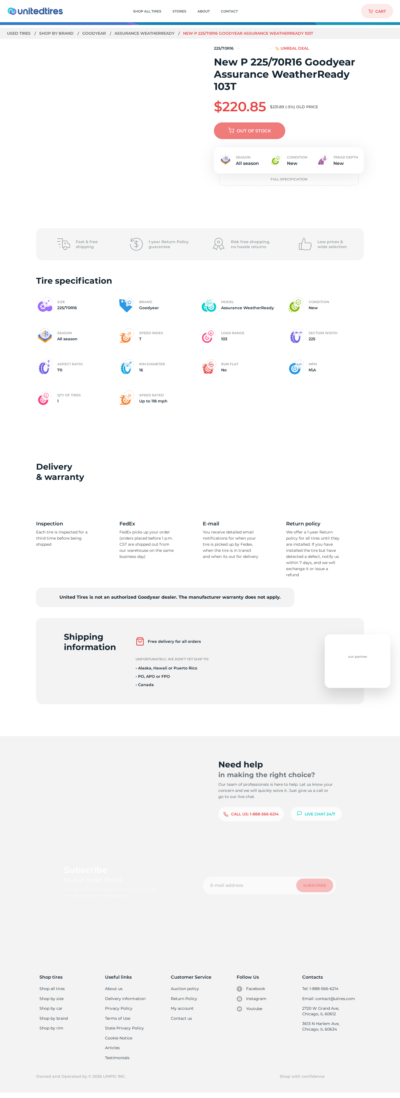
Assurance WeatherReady (145, 33)
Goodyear (94, 33)
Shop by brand (57, 33)
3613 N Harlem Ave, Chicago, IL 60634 (320, 1028)
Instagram (251, 1000)
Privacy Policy (118, 1009)
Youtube (249, 1010)
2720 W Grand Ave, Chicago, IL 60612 (320, 1012)
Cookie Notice (118, 1041)
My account (182, 1009)
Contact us (181, 1020)
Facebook (251, 989)
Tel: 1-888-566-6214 (320, 988)
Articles (112, 1051)
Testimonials (117, 1061)
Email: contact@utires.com (328, 999)
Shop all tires (51, 988)
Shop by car (50, 1009)
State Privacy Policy (123, 1030)
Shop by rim (51, 1030)
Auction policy (185, 988)
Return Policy (184, 999)
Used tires (19, 33)
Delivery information (125, 999)
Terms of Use (117, 1020)
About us (113, 988)
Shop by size (51, 999)
